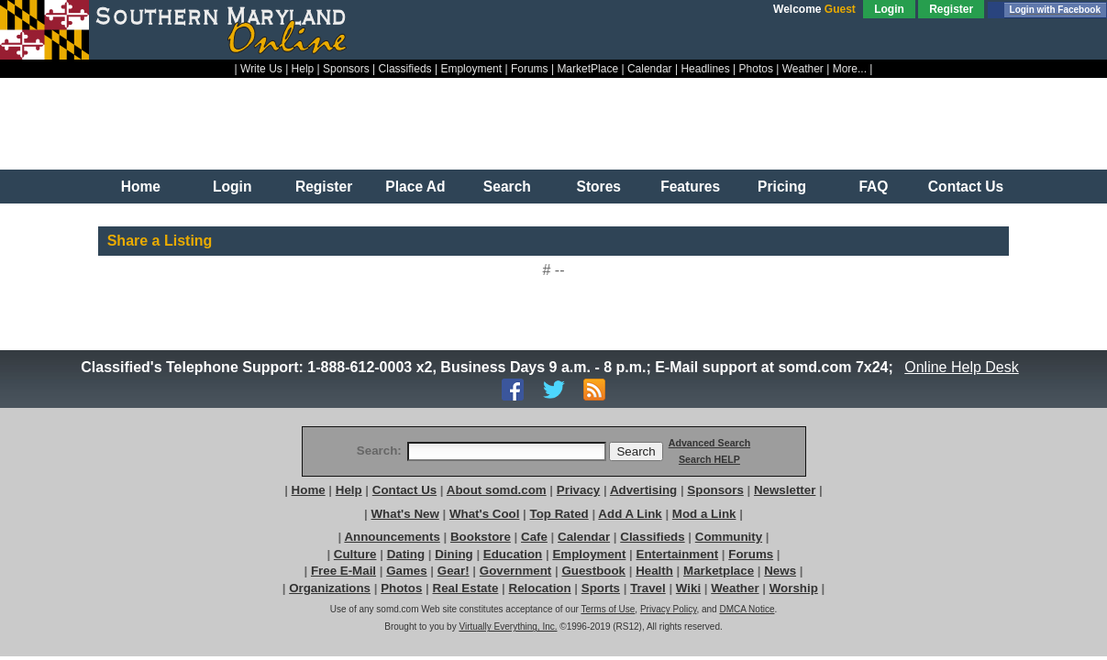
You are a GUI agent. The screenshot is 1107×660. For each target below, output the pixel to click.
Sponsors (346, 68)
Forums (529, 68)
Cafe (534, 537)
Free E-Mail (343, 571)
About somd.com (497, 490)
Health (654, 571)
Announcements (391, 537)
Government (516, 571)
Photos (756, 68)
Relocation (540, 588)
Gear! (453, 571)
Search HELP (709, 459)
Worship (793, 588)
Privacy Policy (668, 609)
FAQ (873, 186)
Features (690, 186)
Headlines (705, 68)
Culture (355, 554)
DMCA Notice (746, 609)
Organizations (330, 588)
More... (850, 68)
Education (512, 554)
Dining (453, 554)
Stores (598, 186)
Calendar (649, 68)
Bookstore (480, 537)
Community (728, 537)
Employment (471, 68)
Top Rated (559, 514)
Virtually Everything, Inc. (508, 627)
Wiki (688, 588)
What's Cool (484, 514)
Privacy (578, 490)
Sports (600, 588)
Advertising (643, 490)
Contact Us (965, 186)
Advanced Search (709, 442)
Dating (406, 554)
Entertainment (678, 554)
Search (507, 186)
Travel (648, 588)
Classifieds (405, 68)
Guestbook (593, 571)
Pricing (782, 186)
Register (951, 9)
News (780, 571)
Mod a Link (704, 514)
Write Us (261, 68)
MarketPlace (587, 68)
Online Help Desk (962, 367)
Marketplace (718, 571)
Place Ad (415, 186)
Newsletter (784, 490)
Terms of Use (608, 609)
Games (406, 571)
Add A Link (629, 514)
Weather (803, 68)
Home (141, 186)
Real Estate (466, 588)
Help (303, 68)
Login (889, 9)
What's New (405, 514)
